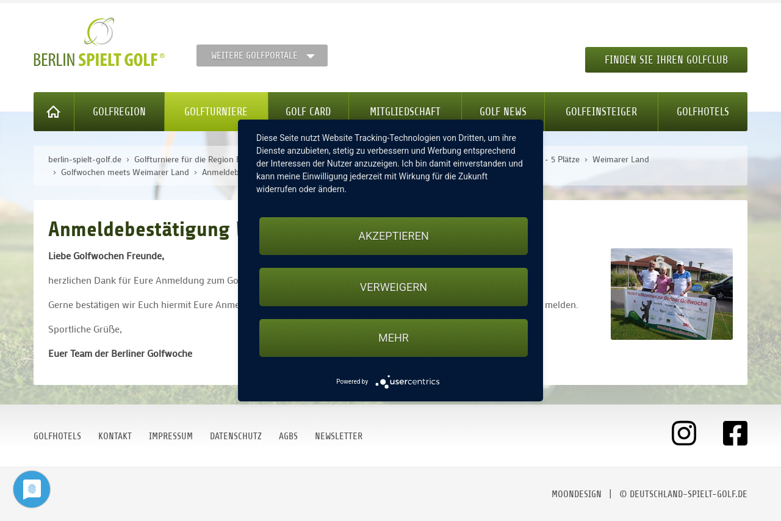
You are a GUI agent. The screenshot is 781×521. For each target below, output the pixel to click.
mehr (393, 337)
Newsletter (338, 436)
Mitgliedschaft (405, 112)
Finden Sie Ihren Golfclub (666, 60)
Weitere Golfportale (254, 55)
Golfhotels (703, 112)
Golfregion (119, 112)
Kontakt (115, 436)
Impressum (171, 436)
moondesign (577, 494)
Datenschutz (236, 436)
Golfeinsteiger (601, 112)
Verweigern (393, 287)
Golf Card (308, 112)
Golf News (503, 112)
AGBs (288, 436)
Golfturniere (216, 112)
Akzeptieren (393, 235)
